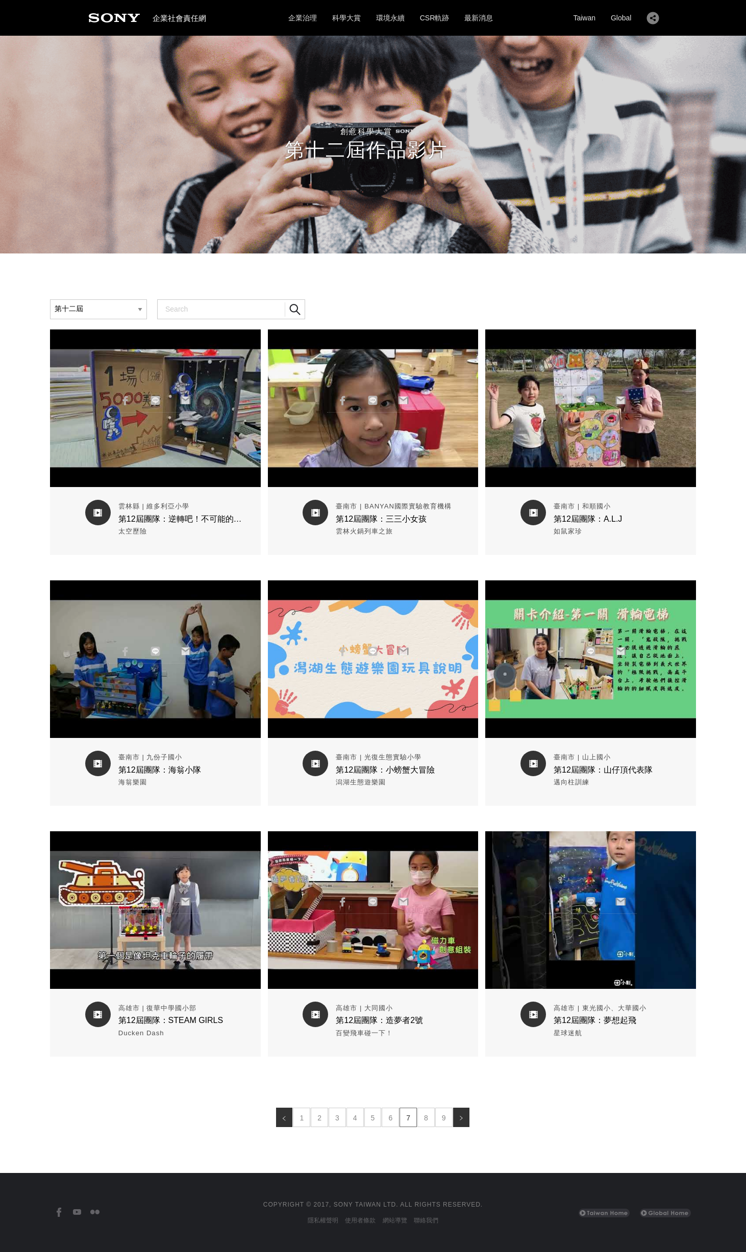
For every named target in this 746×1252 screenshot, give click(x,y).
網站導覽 (395, 1220)
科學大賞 (346, 18)
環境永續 (390, 18)
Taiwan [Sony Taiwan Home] (584, 18)
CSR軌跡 (435, 18)
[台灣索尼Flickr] (95, 1212)
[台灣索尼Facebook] (59, 1212)
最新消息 (478, 18)
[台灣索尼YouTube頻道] (77, 1212)
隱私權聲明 (323, 1220)
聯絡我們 (426, 1220)
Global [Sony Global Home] (621, 18)
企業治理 (302, 18)
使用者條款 (360, 1220)
